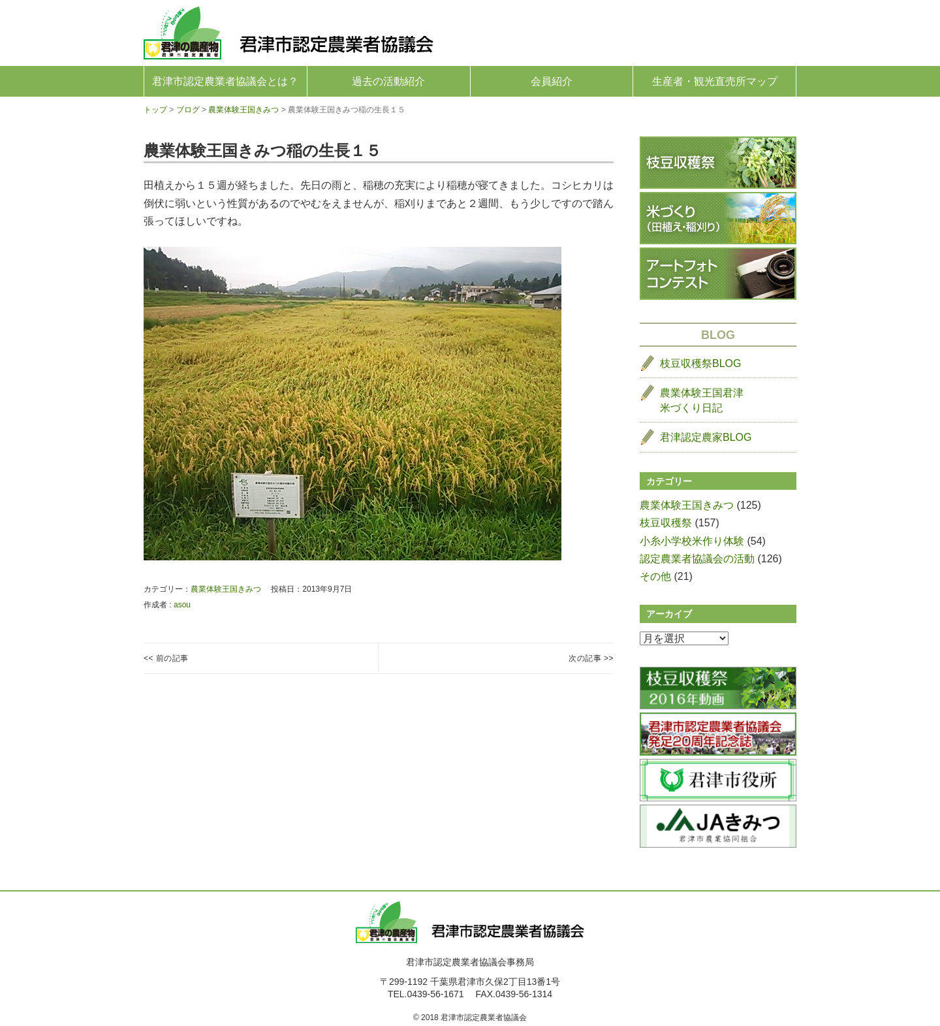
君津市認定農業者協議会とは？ (225, 81)
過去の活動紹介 (388, 81)
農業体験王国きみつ (226, 589)
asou (182, 604)
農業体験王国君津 (702, 401)
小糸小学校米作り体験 (692, 541)
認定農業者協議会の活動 (697, 558)
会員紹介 (551, 81)
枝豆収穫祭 (666, 522)
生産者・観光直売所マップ (714, 81)
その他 (655, 576)
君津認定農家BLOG (705, 437)
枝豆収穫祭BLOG (700, 363)
